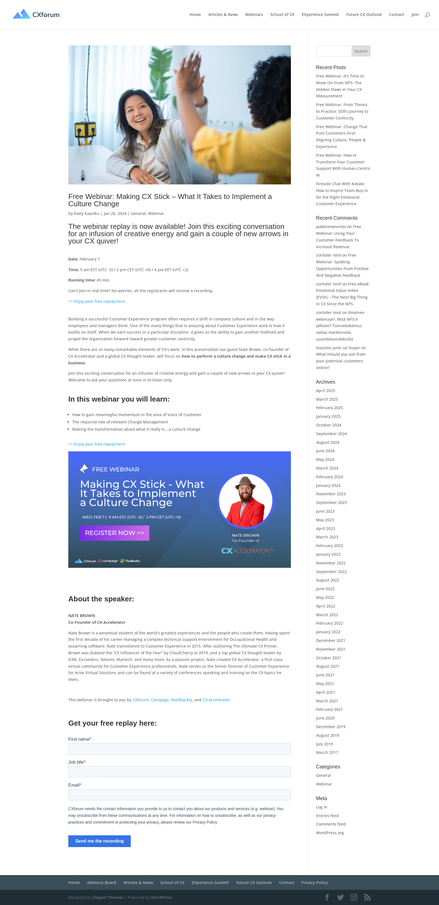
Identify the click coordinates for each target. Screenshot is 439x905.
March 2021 (327, 701)
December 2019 (330, 726)
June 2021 (325, 674)
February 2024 (329, 476)
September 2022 (331, 571)
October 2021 (328, 657)
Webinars (254, 15)
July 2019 (324, 744)
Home (195, 15)
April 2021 (325, 692)
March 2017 (327, 752)
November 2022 (331, 563)
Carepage (160, 699)
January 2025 (328, 416)
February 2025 (329, 407)
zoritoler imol (328, 255)
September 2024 (331, 433)
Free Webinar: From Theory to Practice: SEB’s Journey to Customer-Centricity (342, 111)
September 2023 (331, 502)
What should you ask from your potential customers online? (340, 360)
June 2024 (325, 450)
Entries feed (327, 815)
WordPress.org (330, 832)
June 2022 (325, 588)
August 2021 (327, 666)
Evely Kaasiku (86, 213)
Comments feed (331, 824)
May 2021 (325, 683)
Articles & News (223, 15)
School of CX (282, 15)
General (138, 213)
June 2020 (325, 718)
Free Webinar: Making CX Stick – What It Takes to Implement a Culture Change (170, 200)
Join (415, 15)
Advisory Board (101, 882)
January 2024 (328, 485)
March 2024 (327, 468)
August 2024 (327, 442)
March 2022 (327, 614)
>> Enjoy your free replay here (96, 301)
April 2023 (325, 528)
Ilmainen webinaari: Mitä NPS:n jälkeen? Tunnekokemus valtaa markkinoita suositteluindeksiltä (340, 326)
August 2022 (327, 580)
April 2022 (325, 606)
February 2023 (329, 545)
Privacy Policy (315, 882)
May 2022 (325, 597)
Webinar (156, 213)
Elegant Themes (108, 897)
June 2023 (325, 511)
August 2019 (327, 735)
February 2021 (329, 709)
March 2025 (327, 399)
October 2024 (328, 425)
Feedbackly (181, 699)
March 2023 (327, 537)
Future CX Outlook (364, 15)
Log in (321, 807)
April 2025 (325, 390)
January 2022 (328, 631)
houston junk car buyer (338, 347)
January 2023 (328, 554)
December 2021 (330, 640)
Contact (396, 15)
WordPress (161, 897)
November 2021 (331, 649)
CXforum (140, 699)
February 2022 (329, 623)
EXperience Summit (320, 15)
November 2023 (331, 493)
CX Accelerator (216, 699)
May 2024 (325, 459)
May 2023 (325, 519)
